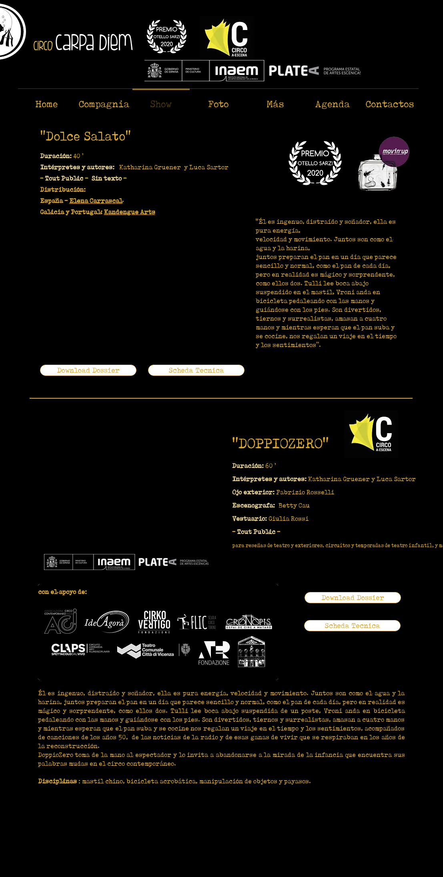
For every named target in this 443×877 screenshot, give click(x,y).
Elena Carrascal (95, 201)
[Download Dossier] (88, 370)
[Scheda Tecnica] (196, 370)
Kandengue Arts (129, 212)
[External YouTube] (131, 280)
